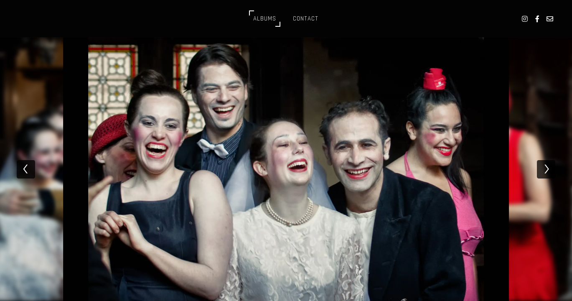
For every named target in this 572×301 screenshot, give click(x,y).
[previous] (26, 169)
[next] (546, 169)
